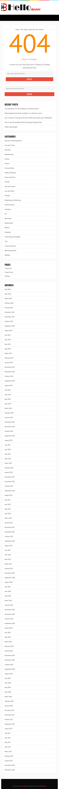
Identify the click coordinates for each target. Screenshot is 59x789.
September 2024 (10, 381)
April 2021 (8, 559)
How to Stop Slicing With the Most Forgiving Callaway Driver (23, 122)
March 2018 (8, 697)
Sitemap (7, 276)
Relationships (9, 223)
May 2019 (8, 637)
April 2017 (8, 747)
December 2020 (10, 573)
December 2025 (10, 312)
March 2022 (8, 518)
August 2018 (8, 674)
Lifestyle (7, 196)
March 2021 (8, 564)
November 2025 (10, 317)
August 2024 (8, 385)
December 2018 (10, 655)
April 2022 (8, 514)
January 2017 (9, 761)
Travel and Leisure (10, 246)
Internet (7, 182)
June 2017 (8, 738)
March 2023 (8, 463)
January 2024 (9, 417)
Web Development (10, 250)
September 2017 (10, 724)
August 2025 (8, 330)
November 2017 (10, 715)
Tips (6, 241)
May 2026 (8, 289)
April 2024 (8, 404)
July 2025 (7, 335)
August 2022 (8, 495)
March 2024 (8, 408)
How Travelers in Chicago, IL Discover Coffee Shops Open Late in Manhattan (28, 118)
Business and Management (13, 141)
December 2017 (10, 710)
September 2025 (10, 326)
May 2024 (8, 399)
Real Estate (8, 218)
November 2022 (10, 482)
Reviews (7, 228)
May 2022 (8, 509)
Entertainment (9, 154)
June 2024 (8, 395)
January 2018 (9, 706)
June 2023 (8, 449)
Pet (6, 214)
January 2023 (9, 472)
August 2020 (8, 582)
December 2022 (10, 477)
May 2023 (8, 454)
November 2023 (10, 427)
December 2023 (10, 422)
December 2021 (10, 527)
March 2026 (8, 298)
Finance (7, 164)
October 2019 (9, 619)
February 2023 (9, 468)
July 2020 (7, 587)
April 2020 (8, 596)
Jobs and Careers (10, 186)
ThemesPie (22, 786)
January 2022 (9, 523)
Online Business (10, 205)
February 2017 (9, 756)
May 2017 (8, 742)
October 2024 (9, 376)
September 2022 (10, 491)
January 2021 (9, 568)
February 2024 (9, 413)
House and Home (10, 177)
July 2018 (7, 678)
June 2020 (8, 591)
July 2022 (7, 500)
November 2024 (10, 372)
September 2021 (10, 541)
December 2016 (10, 765)
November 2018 (10, 660)
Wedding (7, 255)
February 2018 (9, 701)
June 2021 (8, 555)
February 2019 (9, 646)
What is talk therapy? (11, 127)
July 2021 (7, 550)
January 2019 (9, 651)
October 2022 (9, 486)
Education (8, 150)
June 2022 (8, 504)
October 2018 (9, 665)
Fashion (7, 159)
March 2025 (8, 353)
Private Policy (9, 272)
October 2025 (9, 321)
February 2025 (9, 358)
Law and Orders (9, 191)
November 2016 (10, 770)
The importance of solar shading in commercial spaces (22, 109)
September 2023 (10, 436)
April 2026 (8, 294)
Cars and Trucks (10, 145)
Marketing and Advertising (13, 200)
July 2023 (7, 445)
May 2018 (8, 687)
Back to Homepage (29, 59)
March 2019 (8, 642)
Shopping (8, 232)
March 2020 (8, 600)
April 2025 (8, 349)
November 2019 (10, 614)
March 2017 (8, 752)
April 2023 (8, 459)
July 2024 (7, 390)
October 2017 (9, 719)
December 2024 (10, 367)
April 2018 (8, 692)
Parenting (8, 209)
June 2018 (8, 683)
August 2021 (8, 546)
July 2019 (7, 633)
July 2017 (7, 733)
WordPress (43, 786)
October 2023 (9, 431)
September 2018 (10, 669)
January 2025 (9, 363)
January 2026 (9, 308)
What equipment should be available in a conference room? (23, 113)
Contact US (8, 268)
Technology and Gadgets (12, 237)
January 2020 (9, 605)
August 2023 (8, 440)
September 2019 (10, 623)
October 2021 (9, 536)
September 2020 (10, 578)
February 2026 (9, 303)
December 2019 (10, 610)
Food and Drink (9, 168)
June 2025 (8, 340)
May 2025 (8, 344)
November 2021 (10, 532)
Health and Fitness (10, 173)
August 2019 (8, 628)
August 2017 (8, 729)
